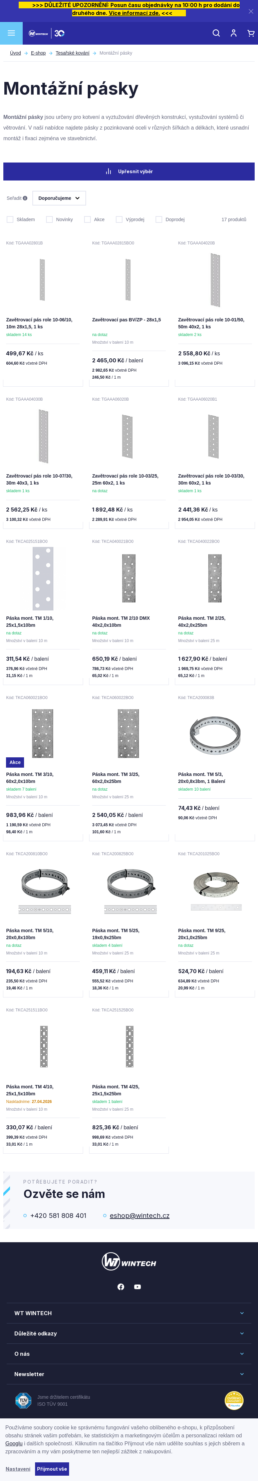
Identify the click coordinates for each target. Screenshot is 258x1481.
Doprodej (170, 217)
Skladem (21, 217)
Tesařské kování (72, 53)
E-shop (38, 53)
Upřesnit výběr (129, 171)
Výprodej (130, 217)
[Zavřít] (251, 11)
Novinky (59, 217)
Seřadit (17, 196)
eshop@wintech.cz (140, 1209)
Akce (94, 217)
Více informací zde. (134, 13)
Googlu (14, 1443)
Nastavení (18, 1469)
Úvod (15, 53)
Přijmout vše (52, 1469)
